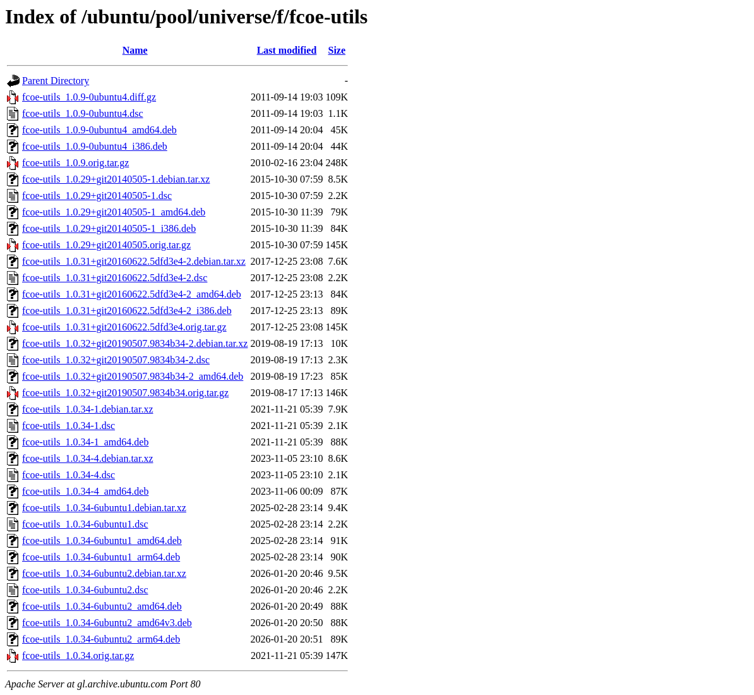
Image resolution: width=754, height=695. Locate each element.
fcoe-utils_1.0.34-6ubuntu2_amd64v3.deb (107, 622)
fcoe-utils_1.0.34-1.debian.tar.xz (87, 409)
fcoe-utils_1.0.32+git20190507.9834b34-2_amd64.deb (132, 376)
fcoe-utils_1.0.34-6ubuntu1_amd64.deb (102, 540)
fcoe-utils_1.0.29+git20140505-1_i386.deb (109, 228)
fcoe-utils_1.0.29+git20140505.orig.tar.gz (106, 244)
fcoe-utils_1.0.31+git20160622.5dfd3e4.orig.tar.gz (124, 327)
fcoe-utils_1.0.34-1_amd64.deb (85, 442)
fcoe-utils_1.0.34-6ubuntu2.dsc (85, 589)
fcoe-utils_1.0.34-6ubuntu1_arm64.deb (101, 557)
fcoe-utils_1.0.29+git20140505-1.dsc (97, 195)
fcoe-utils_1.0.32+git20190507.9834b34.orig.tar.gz (125, 392)
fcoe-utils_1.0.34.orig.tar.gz (78, 655)
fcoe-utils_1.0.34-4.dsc (68, 474)
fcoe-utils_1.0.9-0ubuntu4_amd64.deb (99, 129)
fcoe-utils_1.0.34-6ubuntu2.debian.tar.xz (104, 573)
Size (337, 50)
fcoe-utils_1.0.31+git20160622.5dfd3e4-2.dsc (114, 277)
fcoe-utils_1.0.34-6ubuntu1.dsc (85, 524)
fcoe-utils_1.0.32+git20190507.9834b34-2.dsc (116, 359)
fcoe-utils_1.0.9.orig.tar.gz (75, 162)
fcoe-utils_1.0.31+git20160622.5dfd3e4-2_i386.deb (127, 310)
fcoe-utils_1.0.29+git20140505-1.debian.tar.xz (116, 179)
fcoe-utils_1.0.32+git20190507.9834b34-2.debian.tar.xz (135, 343)
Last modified (287, 50)
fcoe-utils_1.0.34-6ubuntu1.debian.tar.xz (104, 507)
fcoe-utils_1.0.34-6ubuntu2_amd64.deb (102, 606)
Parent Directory (55, 80)
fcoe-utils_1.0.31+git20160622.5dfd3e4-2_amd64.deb (131, 294)
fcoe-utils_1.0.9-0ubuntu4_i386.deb (94, 146)
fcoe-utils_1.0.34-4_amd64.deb (85, 491)
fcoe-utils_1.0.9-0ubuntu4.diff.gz (89, 97)
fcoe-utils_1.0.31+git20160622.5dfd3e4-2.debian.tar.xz (134, 261)
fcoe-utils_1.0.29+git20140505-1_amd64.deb (113, 212)
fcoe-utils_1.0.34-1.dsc (68, 425)
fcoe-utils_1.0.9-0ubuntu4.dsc (82, 113)
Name (135, 50)
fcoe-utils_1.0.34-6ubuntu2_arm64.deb (101, 639)
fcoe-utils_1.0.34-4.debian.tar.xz (87, 458)
